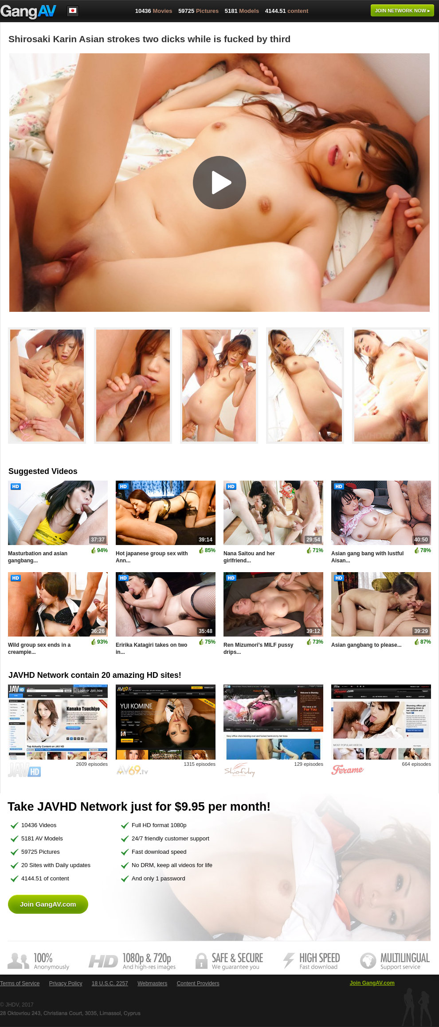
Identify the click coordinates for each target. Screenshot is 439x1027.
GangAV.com (28, 13)
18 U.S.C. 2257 (110, 983)
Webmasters (152, 983)
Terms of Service (19, 983)
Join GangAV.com (48, 904)
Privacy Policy (65, 983)
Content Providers (198, 983)
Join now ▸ (402, 10)
